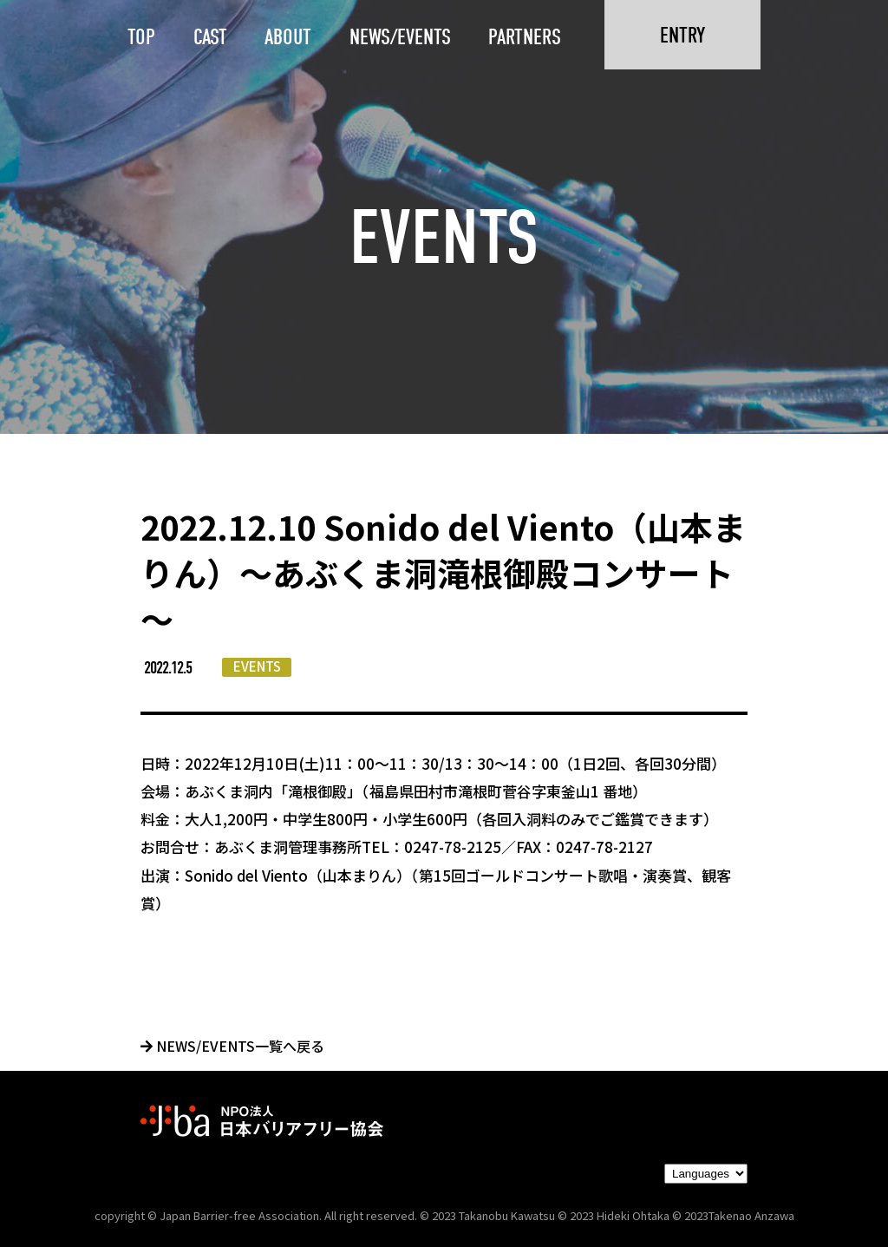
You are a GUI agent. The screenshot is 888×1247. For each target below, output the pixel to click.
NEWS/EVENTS (400, 36)
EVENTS (257, 666)
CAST (210, 36)
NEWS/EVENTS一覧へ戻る (232, 1045)
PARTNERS (524, 36)
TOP (141, 36)
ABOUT (287, 36)
